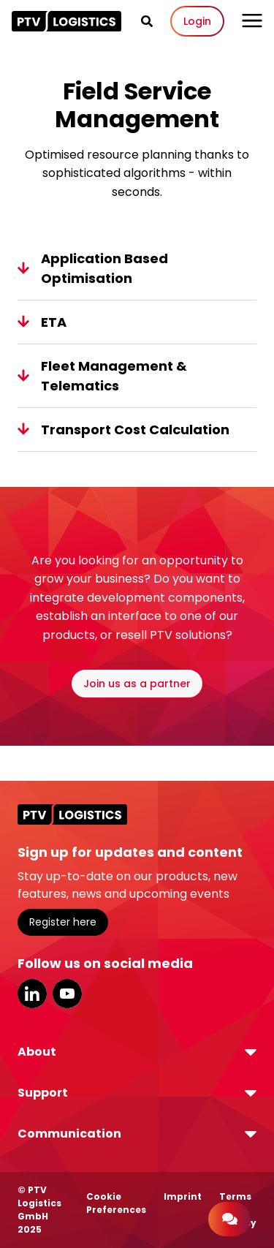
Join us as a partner (137, 683)
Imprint (183, 1196)
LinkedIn (32, 993)
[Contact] (229, 1219)
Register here (62, 922)
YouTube (67, 993)
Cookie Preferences (116, 1203)
